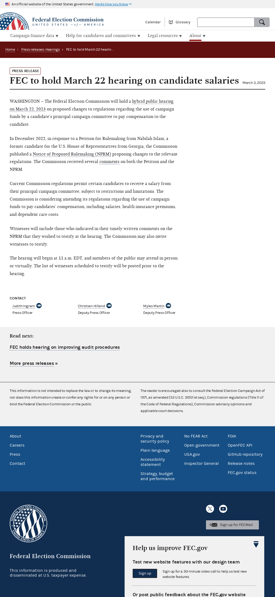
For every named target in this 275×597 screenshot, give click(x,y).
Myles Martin (153, 305)
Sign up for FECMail (236, 524)
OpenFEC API (240, 444)
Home (10, 49)
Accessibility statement (152, 461)
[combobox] (226, 22)
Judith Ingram (23, 305)
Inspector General (201, 463)
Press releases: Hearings (40, 49)
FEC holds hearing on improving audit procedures (65, 347)
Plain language (155, 449)
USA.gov (192, 453)
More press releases (32, 363)
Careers (17, 444)
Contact (17, 463)
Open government (201, 444)
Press (15, 453)
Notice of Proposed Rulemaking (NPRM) (72, 153)
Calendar (153, 22)
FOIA (232, 435)
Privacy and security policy (154, 438)
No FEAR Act (196, 435)
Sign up (145, 573)
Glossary (183, 22)
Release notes (241, 463)
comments (109, 161)
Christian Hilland (91, 305)
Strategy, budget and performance (157, 476)
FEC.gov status (242, 472)
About (15, 435)
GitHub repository (245, 453)
